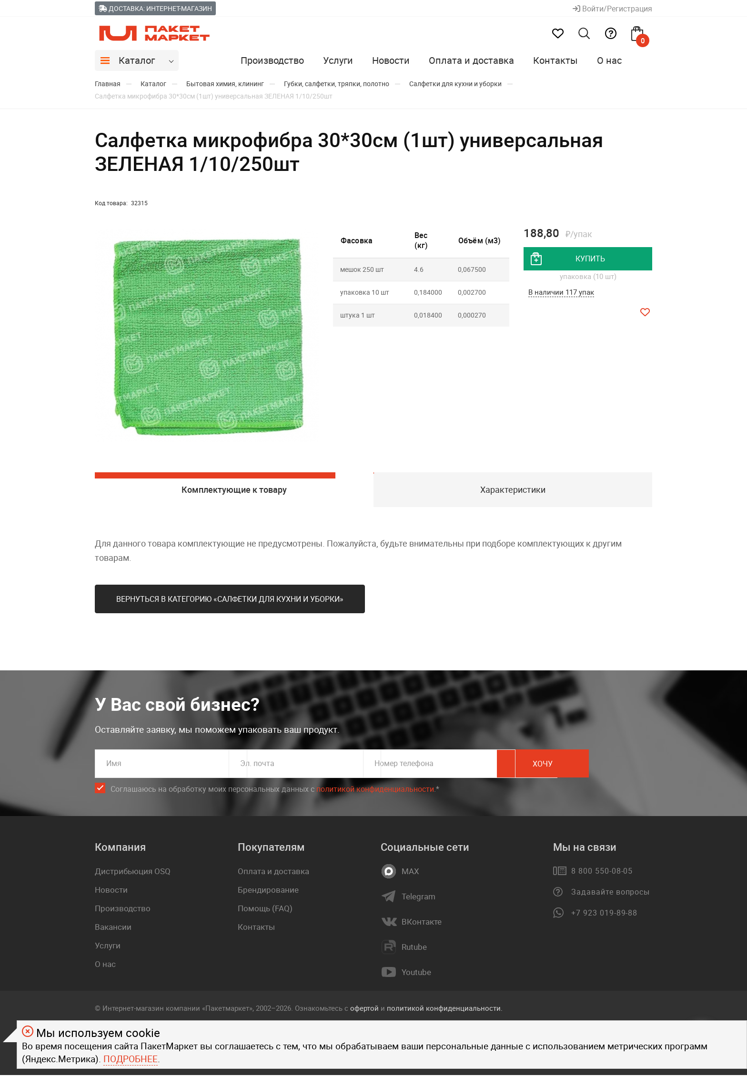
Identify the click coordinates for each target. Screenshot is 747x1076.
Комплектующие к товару (234, 490)
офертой (364, 1009)
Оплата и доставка (471, 60)
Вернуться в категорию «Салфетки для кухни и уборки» (229, 600)
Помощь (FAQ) (265, 909)
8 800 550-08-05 (602, 872)
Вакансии (113, 928)
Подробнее (130, 1059)
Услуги (338, 60)
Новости (391, 60)
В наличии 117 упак (561, 293)
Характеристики (512, 490)
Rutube (414, 948)
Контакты (555, 60)
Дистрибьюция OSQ (133, 872)
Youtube (416, 973)
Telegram (418, 898)
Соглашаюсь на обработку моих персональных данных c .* (275, 790)
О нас (609, 60)
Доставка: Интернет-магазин (155, 8)
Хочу (609, 765)
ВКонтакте (422, 923)
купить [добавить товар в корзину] (590, 259)
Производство (272, 60)
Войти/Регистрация (612, 8)
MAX (410, 872)
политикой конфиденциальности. (445, 1009)
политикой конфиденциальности (375, 790)
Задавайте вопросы (610, 893)
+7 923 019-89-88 (604, 914)
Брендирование (268, 891)
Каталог (137, 60)
